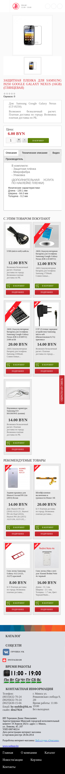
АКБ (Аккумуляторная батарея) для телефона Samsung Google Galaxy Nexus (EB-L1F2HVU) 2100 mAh (17, 334)
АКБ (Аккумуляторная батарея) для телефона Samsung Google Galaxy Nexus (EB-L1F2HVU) (46, 255)
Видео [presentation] (56, 152)
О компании (29, 752)
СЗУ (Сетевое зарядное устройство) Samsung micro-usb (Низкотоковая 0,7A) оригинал (46, 334)
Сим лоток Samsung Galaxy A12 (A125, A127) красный (16, 573)
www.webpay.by (11, 746)
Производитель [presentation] (14, 159)
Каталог (50, 752)
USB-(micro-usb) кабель (18, 251)
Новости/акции (13, 760)
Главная (8, 752)
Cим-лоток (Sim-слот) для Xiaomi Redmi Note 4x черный (46, 573)
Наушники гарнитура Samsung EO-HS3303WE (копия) (17, 411)
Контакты (9, 767)
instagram (15, 659)
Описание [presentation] (11, 152)
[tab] (11, 153)
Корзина (36, 760)
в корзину (38, 140)
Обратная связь (61, 389)
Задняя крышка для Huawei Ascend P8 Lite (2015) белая (17, 495)
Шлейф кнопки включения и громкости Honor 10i (45, 495)
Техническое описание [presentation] (34, 152)
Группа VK (17, 651)
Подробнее (18, 292)
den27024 (16, 709)
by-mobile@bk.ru (21, 706)
